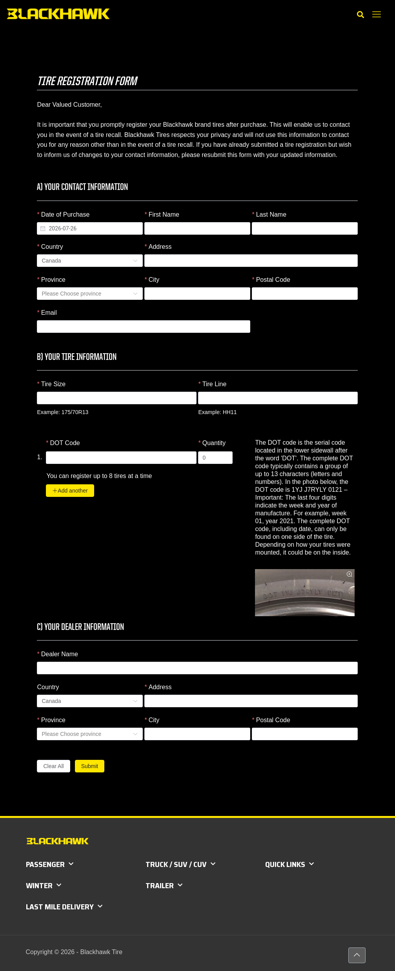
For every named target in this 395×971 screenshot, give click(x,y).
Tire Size (53, 384)
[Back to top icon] (357, 955)
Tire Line (214, 384)
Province (53, 279)
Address (160, 246)
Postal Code (273, 279)
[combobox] (90, 228)
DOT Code (65, 443)
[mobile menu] (376, 14)
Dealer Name (59, 654)
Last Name (271, 214)
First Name (164, 214)
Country (52, 246)
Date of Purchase (65, 214)
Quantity (214, 443)
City (154, 279)
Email (49, 312)
